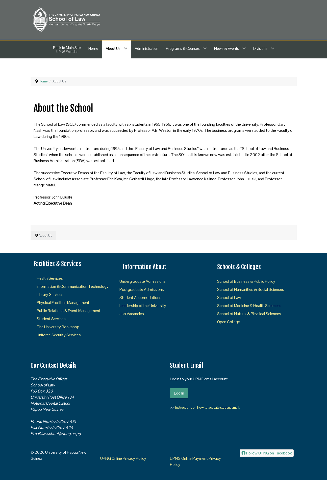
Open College (228, 321)
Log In (179, 393)
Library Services (50, 294)
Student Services (51, 318)
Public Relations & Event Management (68, 310)
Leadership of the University (142, 305)
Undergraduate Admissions (142, 281)
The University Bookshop (58, 327)
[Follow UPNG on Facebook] (267, 453)
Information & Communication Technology (73, 286)
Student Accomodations (140, 297)
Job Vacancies (131, 313)
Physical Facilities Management (63, 302)
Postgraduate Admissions (141, 289)
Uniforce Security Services (59, 335)
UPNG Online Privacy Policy (123, 458)
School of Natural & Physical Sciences (249, 313)
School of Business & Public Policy (246, 281)
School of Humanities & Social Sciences (250, 289)
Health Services (50, 278)
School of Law (229, 297)
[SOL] (66, 19)
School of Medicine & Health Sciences (249, 305)
